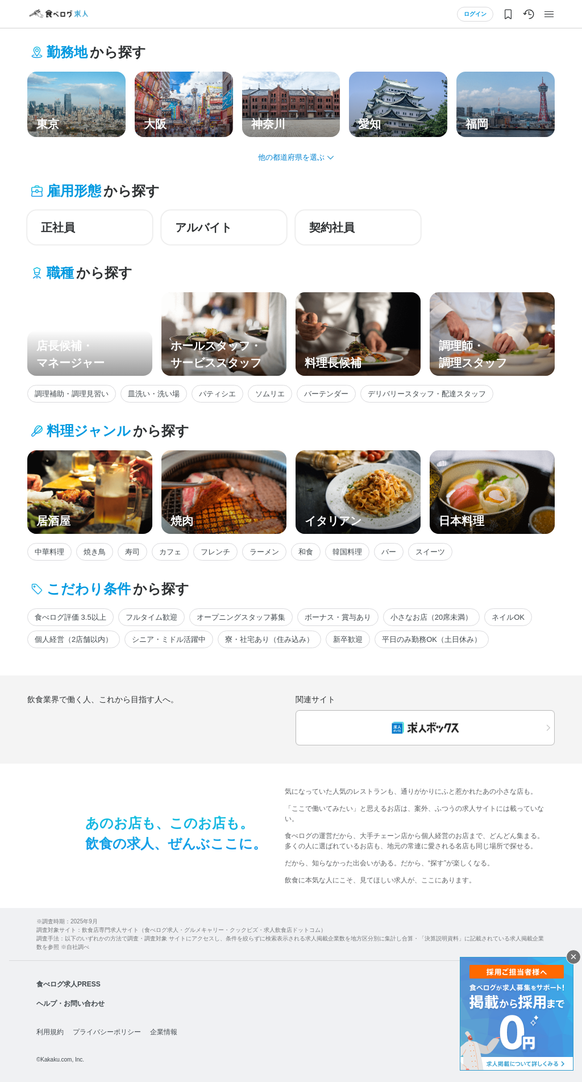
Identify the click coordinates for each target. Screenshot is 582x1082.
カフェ (170, 552)
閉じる (573, 957)
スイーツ (430, 552)
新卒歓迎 (348, 639)
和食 (305, 552)
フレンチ (215, 552)
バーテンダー (326, 393)
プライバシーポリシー (107, 1032)
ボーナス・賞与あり (338, 617)
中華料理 (49, 552)
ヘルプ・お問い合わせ (70, 1004)
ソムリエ (270, 393)
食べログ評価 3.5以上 (70, 617)
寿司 (132, 552)
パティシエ (217, 393)
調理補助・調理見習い (72, 393)
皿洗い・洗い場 (154, 393)
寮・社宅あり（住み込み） (269, 639)
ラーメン (264, 552)
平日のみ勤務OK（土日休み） (431, 639)
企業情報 (163, 1032)
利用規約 (50, 1032)
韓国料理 (347, 552)
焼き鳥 (95, 552)
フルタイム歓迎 (151, 617)
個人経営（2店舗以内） (74, 639)
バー (388, 552)
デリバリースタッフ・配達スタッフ (427, 393)
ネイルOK (508, 617)
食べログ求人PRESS (68, 984)
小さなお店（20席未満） (431, 617)
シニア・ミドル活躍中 (169, 639)
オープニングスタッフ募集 (241, 617)
